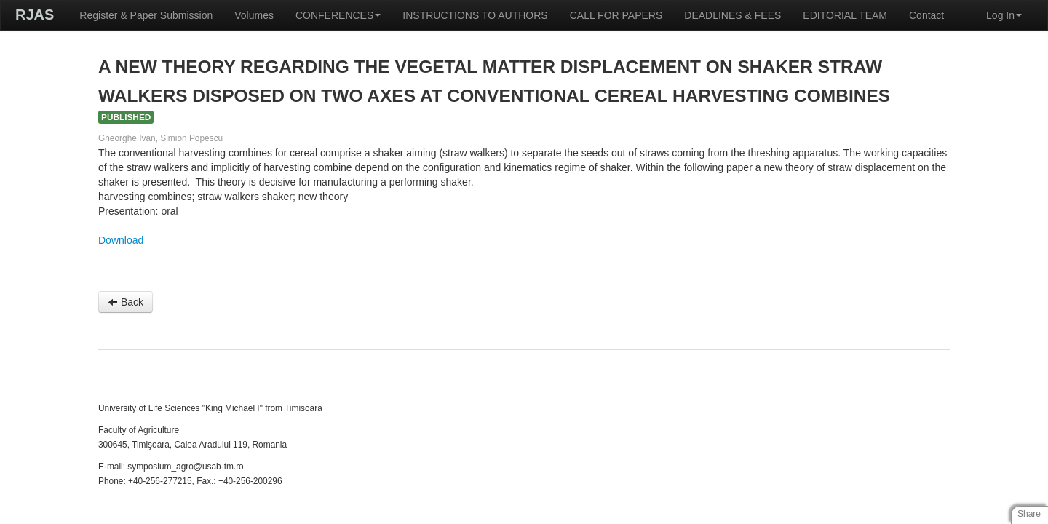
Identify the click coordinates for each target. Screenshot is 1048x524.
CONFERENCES (338, 15)
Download (120, 240)
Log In (1004, 15)
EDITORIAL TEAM (845, 15)
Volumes (254, 15)
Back (125, 302)
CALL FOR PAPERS (616, 15)
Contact (926, 15)
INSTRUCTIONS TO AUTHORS (474, 15)
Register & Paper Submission (146, 15)
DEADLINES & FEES (732, 15)
